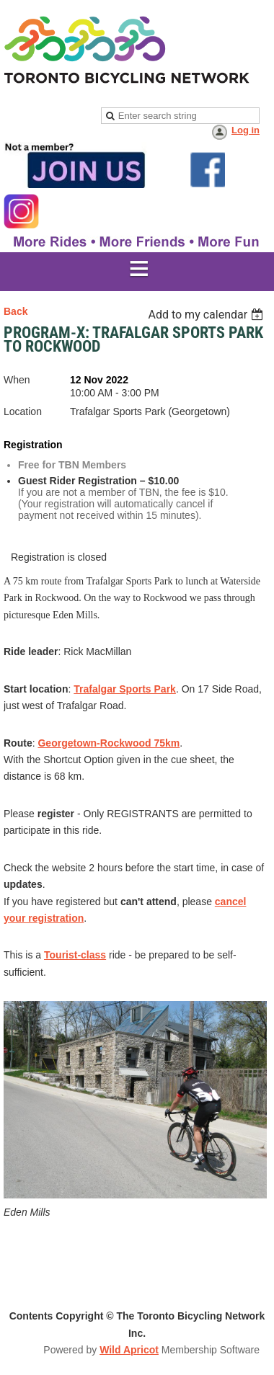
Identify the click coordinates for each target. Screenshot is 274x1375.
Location (23, 411)
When (17, 380)
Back (15, 311)
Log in (245, 130)
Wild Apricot (129, 1350)
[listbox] (207, 315)
